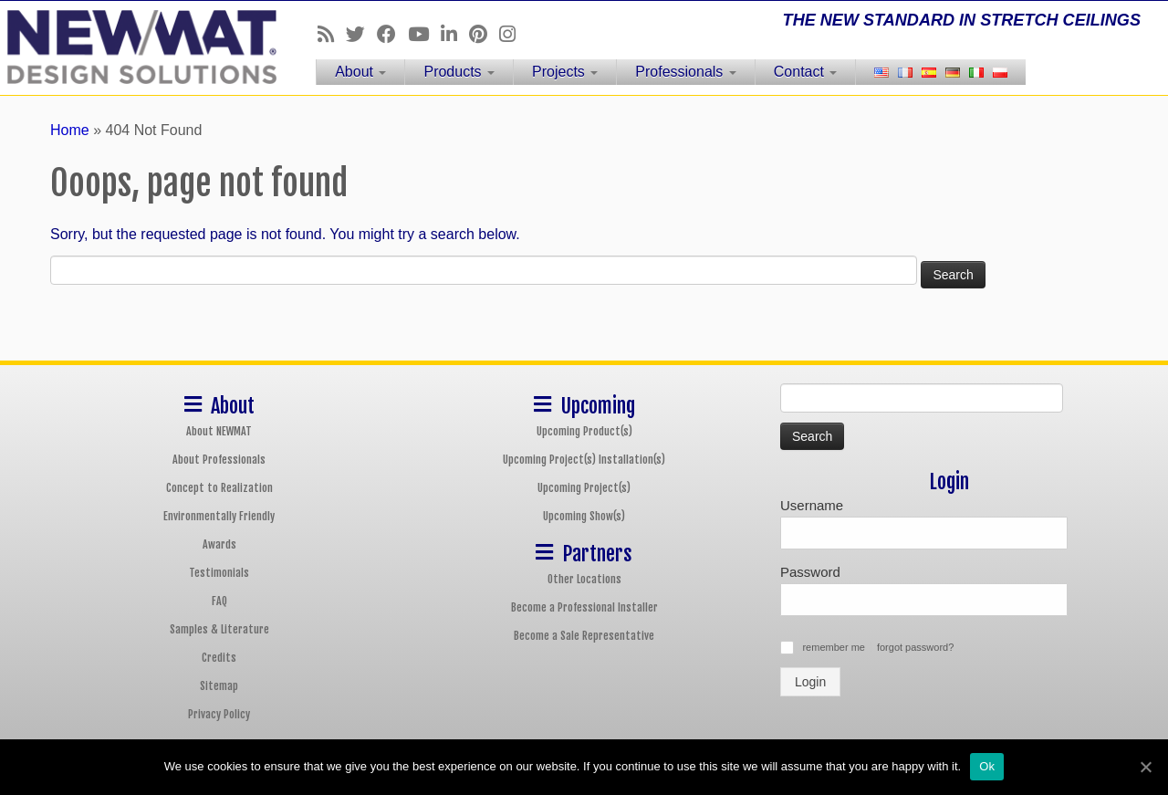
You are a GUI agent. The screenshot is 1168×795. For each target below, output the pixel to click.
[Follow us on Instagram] (513, 34)
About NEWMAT (219, 431)
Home (69, 130)
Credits (219, 657)
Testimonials (219, 573)
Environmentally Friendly (219, 516)
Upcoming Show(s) (584, 516)
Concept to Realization (219, 488)
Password (810, 572)
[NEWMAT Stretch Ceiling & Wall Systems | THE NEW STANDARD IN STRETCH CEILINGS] (134, 47)
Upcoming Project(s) (584, 488)
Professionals (685, 71)
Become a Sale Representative (584, 636)
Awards (219, 544)
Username (811, 505)
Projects (565, 71)
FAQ (219, 601)
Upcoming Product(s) (584, 431)
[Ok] (1145, 767)
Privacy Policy (219, 714)
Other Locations (584, 579)
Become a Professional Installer (584, 607)
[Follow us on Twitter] (361, 34)
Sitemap (219, 686)
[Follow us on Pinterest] (484, 34)
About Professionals (219, 459)
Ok (987, 766)
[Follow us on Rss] (332, 34)
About (360, 71)
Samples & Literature (219, 629)
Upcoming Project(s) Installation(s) (584, 459)
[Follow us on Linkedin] (455, 34)
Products (459, 71)
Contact (806, 71)
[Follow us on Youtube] (424, 34)
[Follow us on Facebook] (392, 34)
